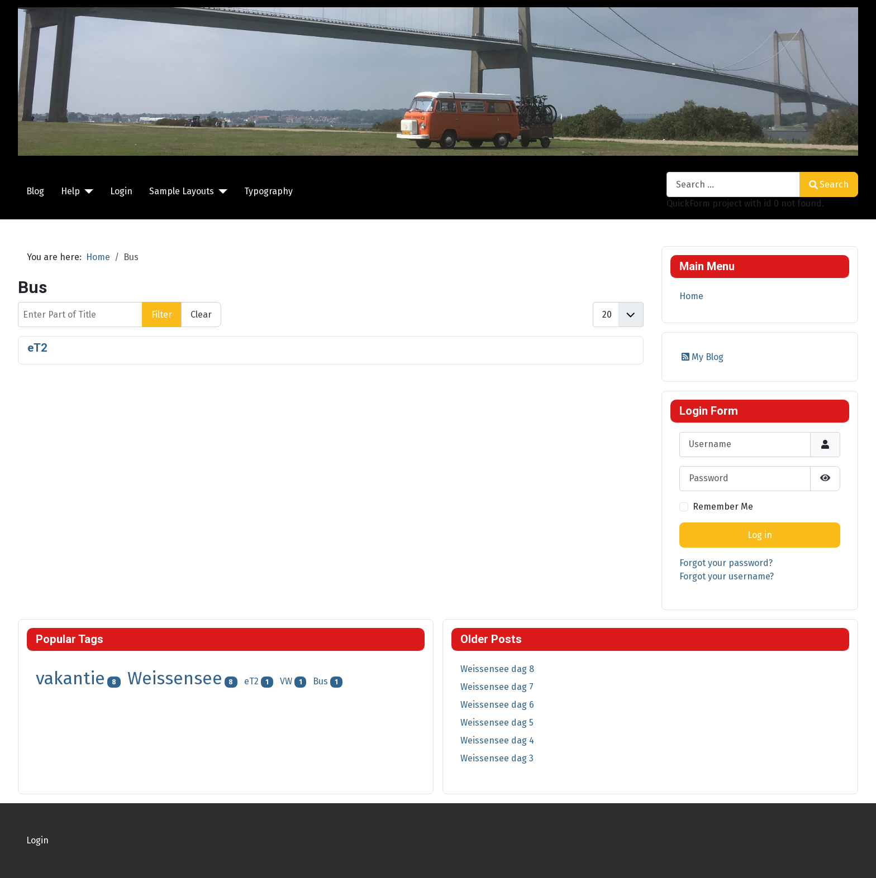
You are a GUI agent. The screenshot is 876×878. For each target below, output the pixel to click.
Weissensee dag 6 (497, 704)
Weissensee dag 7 (497, 687)
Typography (268, 191)
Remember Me (723, 506)
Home (691, 296)
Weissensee (174, 678)
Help (70, 191)
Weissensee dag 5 (497, 722)
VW (286, 681)
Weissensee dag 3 (497, 758)
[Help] (86, 191)
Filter (161, 314)
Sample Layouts (181, 191)
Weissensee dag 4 (497, 740)
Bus (320, 681)
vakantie (70, 678)
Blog (35, 191)
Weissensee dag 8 (497, 669)
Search (829, 184)
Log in (760, 535)
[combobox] (733, 184)
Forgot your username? (726, 576)
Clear (201, 314)
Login (121, 191)
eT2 (37, 347)
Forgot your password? (726, 563)
